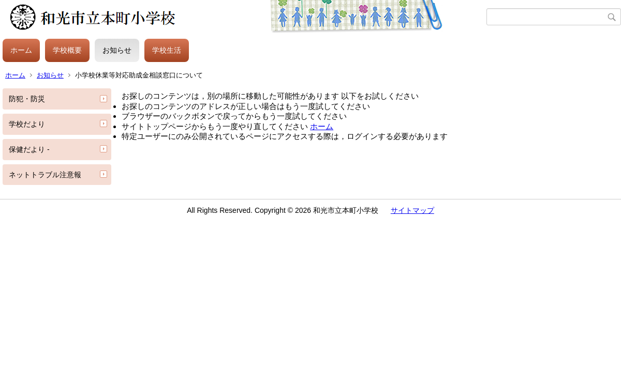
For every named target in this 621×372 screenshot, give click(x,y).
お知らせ (116, 50)
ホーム (21, 50)
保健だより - (29, 149)
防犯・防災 (27, 99)
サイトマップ (412, 210)
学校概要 (67, 50)
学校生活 (166, 50)
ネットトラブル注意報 (45, 175)
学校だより (27, 124)
